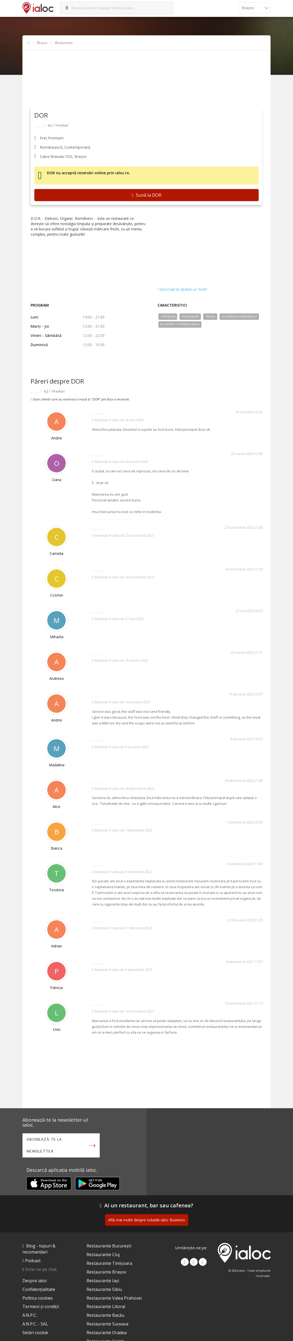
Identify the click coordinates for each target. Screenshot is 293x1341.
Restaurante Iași (103, 1281)
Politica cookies (37, 1298)
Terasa (210, 316)
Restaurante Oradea (107, 1332)
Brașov (42, 43)
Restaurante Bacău (105, 1315)
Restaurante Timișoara (109, 1263)
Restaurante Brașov (106, 1272)
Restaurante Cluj (103, 1254)
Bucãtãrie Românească (239, 316)
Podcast (33, 1260)
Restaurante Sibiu (104, 1289)
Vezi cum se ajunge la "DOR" (183, 290)
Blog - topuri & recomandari (38, 1249)
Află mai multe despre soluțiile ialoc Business (146, 1219)
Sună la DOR (146, 195)
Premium (167, 316)
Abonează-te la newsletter (44, 1145)
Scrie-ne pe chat (41, 1269)
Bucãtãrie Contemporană (180, 324)
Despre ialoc (34, 1281)
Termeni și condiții (40, 1306)
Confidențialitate (38, 1289)
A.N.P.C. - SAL (35, 1324)
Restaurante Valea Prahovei (114, 1298)
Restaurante (64, 43)
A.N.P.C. (29, 1315)
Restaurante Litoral (106, 1306)
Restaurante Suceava (107, 1324)
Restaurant (190, 316)
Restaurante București (109, 1246)
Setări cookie (35, 1332)
